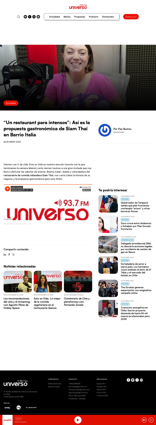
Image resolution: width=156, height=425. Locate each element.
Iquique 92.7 (101, 384)
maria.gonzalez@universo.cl (79, 390)
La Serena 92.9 (102, 396)
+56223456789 (74, 384)
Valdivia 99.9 (101, 390)
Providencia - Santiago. (77, 398)
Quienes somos (54, 387)
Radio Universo (8, 223)
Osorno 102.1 (101, 393)
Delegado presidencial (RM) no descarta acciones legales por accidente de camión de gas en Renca (136, 248)
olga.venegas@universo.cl (78, 393)
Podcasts (93, 16)
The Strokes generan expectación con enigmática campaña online (136, 290)
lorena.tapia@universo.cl (78, 387)
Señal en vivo (131, 17)
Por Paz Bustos (122, 128)
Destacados (108, 16)
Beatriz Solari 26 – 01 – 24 (22, 223)
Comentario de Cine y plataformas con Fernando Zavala (77, 301)
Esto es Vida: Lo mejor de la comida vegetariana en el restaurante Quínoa (47, 303)
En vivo (18, 418)
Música (67, 16)
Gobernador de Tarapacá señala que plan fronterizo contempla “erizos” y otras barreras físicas (135, 207)
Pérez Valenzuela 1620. (77, 396)
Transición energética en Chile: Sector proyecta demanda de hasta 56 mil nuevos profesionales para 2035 (135, 313)
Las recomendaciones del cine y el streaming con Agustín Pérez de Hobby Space (17, 303)
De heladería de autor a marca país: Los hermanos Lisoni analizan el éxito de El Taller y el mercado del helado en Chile (136, 269)
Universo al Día (127, 240)
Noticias (125, 199)
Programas (79, 16)
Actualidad (54, 16)
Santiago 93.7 (102, 387)
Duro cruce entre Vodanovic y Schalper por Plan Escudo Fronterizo (136, 226)
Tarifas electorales (54, 384)
